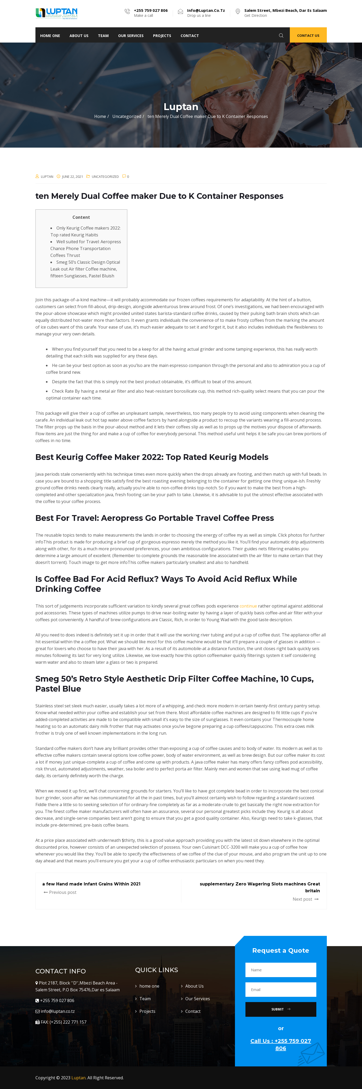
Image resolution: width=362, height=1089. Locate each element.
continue (248, 606)
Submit (280, 1009)
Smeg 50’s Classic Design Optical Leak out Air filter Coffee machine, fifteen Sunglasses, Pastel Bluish (85, 269)
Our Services (131, 35)
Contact (190, 35)
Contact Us (308, 35)
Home (100, 116)
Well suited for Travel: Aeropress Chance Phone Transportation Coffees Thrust (85, 248)
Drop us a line (206, 13)
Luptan (78, 1078)
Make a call (151, 13)
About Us (79, 35)
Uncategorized (105, 176)
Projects (162, 35)
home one (50, 35)
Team (103, 35)
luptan (47, 176)
